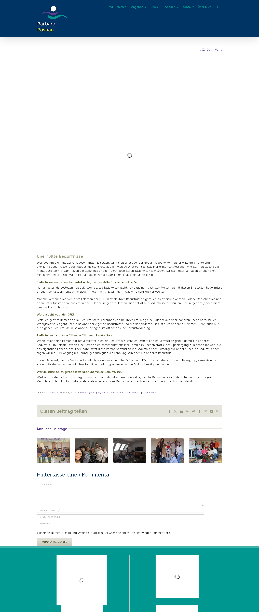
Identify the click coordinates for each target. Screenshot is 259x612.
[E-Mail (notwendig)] (120, 516)
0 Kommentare (150, 392)
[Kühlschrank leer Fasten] (129, 155)
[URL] (120, 523)
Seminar (136, 392)
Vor (217, 49)
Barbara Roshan (50, 392)
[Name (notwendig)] (120, 510)
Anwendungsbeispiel (89, 392)
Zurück (207, 49)
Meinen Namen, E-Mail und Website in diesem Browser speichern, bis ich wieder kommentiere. (105, 532)
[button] (217, 7)
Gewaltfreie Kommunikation (116, 392)
